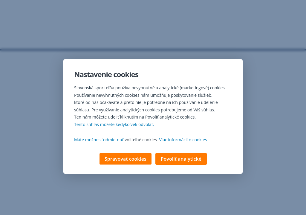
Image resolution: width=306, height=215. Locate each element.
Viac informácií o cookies (183, 140)
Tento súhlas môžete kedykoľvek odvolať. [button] (114, 125)
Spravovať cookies (125, 159)
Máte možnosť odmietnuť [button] (99, 140)
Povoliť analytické (181, 159)
